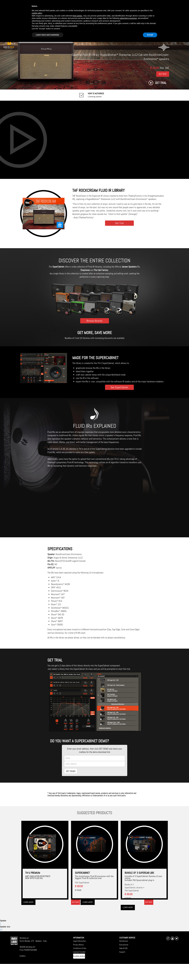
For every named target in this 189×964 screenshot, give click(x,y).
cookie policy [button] (37, 13)
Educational (123, 944)
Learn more (28, 902)
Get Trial (119, 223)
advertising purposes (128, 18)
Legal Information (79, 941)
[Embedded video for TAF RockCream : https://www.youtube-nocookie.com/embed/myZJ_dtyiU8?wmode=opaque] (94, 140)
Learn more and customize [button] (47, 35)
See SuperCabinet (119, 387)
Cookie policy (79, 956)
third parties (77, 16)
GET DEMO (70, 771)
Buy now (75, 902)
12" (1, 929)
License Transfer (79, 952)
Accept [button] (150, 35)
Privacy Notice (78, 944)
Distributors (123, 941)
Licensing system (96, 95)
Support (122, 952)
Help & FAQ (123, 948)
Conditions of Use (79, 948)
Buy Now (163, 74)
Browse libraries (94, 320)
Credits (22, 956)
